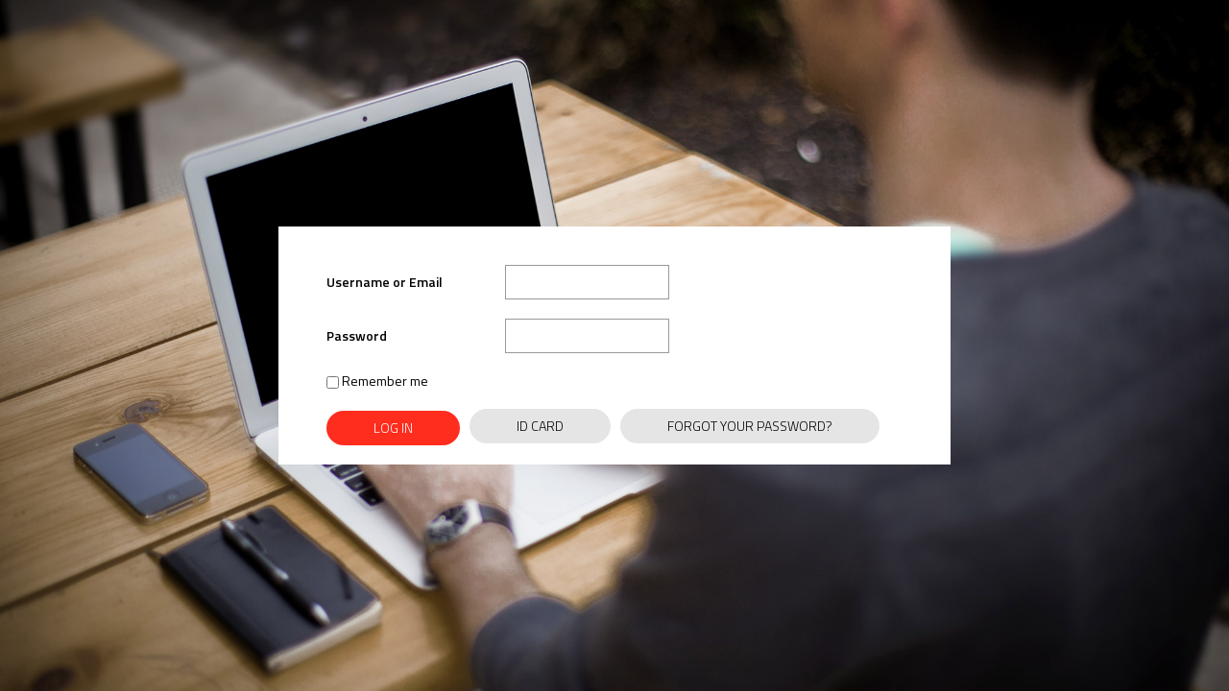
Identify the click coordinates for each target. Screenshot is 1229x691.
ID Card (540, 426)
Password (356, 335)
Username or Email (384, 282)
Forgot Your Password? (749, 426)
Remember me (377, 380)
